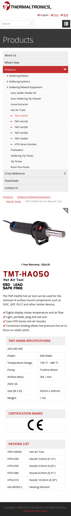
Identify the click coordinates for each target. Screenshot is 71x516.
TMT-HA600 (17, 138)
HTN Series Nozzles (21, 144)
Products (10, 69)
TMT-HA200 (17, 127)
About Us (10, 55)
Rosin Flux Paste (19, 167)
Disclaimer (28, 510)
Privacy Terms (41, 510)
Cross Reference (15, 173)
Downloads (12, 180)
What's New (12, 62)
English (45, 15)
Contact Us (11, 188)
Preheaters (16, 150)
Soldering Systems (18, 81)
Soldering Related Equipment (24, 87)
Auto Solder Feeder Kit (23, 93)
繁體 (66, 15)
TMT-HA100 (17, 121)
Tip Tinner (16, 161)
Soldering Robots (17, 75)
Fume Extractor (19, 104)
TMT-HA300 (17, 133)
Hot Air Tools (17, 110)
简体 (56, 15)
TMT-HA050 (17, 115)
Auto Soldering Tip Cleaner (25, 98)
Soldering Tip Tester (22, 155)
